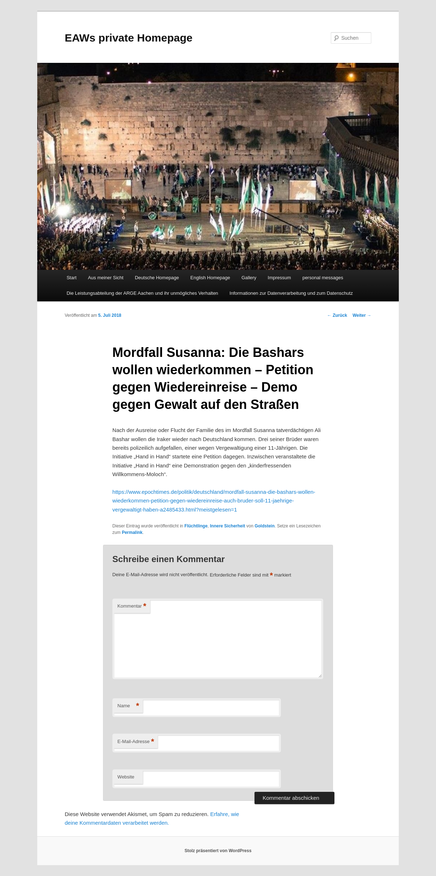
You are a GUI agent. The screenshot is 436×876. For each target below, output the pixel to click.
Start (71, 277)
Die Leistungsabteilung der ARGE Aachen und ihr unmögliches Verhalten (142, 293)
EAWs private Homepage (128, 38)
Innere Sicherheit (227, 525)
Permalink (132, 532)
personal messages (322, 277)
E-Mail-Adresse (135, 742)
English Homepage (210, 277)
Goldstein (264, 525)
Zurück (337, 315)
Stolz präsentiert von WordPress (217, 850)
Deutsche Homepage (157, 277)
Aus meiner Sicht (105, 277)
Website (125, 777)
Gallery (248, 277)
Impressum (279, 277)
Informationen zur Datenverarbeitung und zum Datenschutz (291, 293)
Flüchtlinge (196, 525)
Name (128, 706)
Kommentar (131, 606)
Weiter (361, 315)
